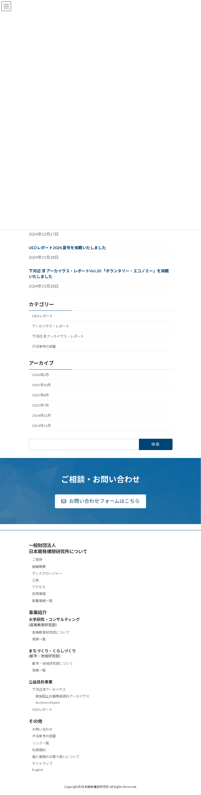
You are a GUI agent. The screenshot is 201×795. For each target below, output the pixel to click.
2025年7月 (40, 405)
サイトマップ (42, 764)
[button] (100, 501)
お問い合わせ (42, 729)
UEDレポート (42, 316)
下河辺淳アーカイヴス (49, 689)
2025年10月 (41, 385)
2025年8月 (40, 395)
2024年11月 (41, 425)
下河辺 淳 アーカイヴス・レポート (58, 336)
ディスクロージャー (47, 573)
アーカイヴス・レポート (50, 326)
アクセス (38, 587)
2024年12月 (41, 415)
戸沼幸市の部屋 (44, 346)
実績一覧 (39, 639)
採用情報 (39, 594)
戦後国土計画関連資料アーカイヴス (62, 696)
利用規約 (39, 750)
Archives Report (48, 703)
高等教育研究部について (50, 632)
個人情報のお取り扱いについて (55, 757)
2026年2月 (40, 374)
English (37, 770)
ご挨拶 (37, 560)
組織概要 (39, 566)
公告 (35, 580)
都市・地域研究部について (52, 663)
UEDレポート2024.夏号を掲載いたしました (67, 247)
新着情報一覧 (42, 601)
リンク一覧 (40, 743)
